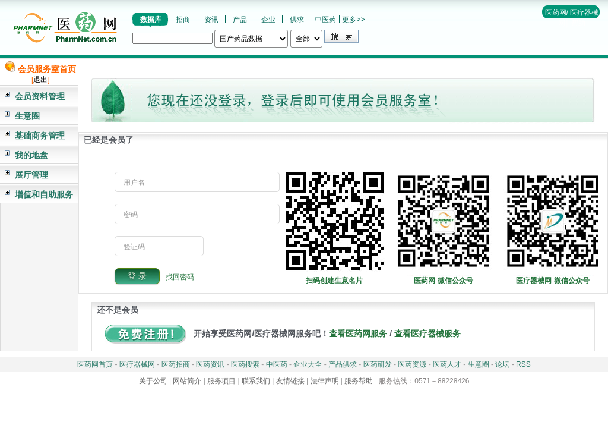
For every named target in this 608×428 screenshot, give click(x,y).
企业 (268, 19)
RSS (523, 364)
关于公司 (153, 381)
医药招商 (176, 364)
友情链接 (290, 381)
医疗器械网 (137, 364)
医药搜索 (245, 364)
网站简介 (187, 381)
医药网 (555, 12)
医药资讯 (210, 364)
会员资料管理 (40, 96)
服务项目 (221, 381)
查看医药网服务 (358, 333)
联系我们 (256, 381)
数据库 (151, 19)
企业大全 (307, 364)
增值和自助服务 (44, 194)
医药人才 (447, 364)
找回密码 (180, 276)
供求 (297, 19)
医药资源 (412, 364)
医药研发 (377, 364)
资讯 (211, 19)
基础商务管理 (40, 135)
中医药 (325, 19)
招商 (183, 19)
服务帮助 (358, 381)
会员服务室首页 (47, 69)
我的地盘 (31, 155)
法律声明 (325, 381)
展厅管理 (31, 175)
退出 (40, 79)
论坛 (502, 364)
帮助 (578, 23)
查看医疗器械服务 (427, 333)
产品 (240, 19)
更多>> (353, 19)
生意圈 (27, 116)
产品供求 (342, 364)
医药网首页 (95, 364)
